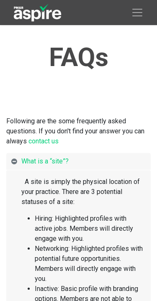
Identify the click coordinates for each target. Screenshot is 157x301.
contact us (43, 141)
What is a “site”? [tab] (45, 161)
